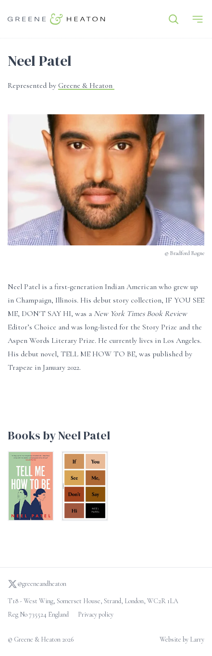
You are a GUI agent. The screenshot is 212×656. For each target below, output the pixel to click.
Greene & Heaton (86, 85)
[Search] (173, 19)
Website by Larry (182, 639)
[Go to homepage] (56, 19)
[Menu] (197, 19)
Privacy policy (95, 614)
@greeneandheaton (37, 584)
